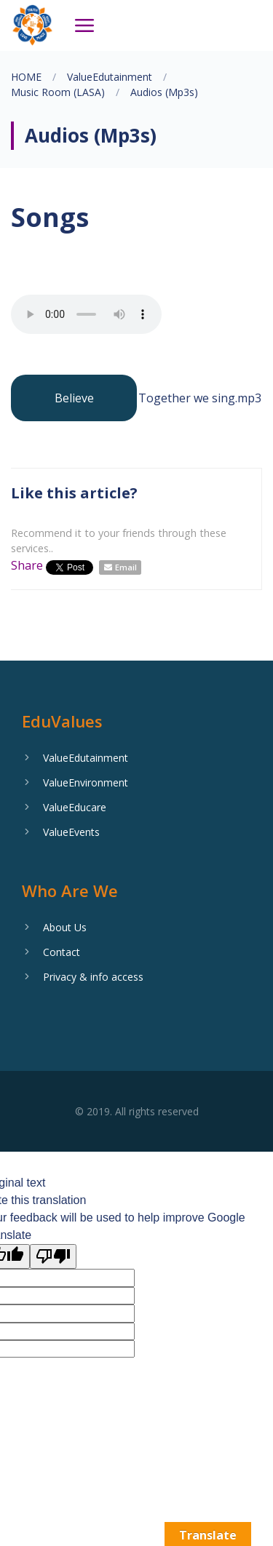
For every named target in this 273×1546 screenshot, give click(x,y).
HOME (26, 77)
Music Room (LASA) (58, 92)
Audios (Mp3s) (164, 92)
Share (27, 565)
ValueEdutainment (109, 77)
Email (126, 567)
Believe (74, 398)
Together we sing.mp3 (199, 398)
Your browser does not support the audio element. (86, 314)
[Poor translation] (53, 1256)
